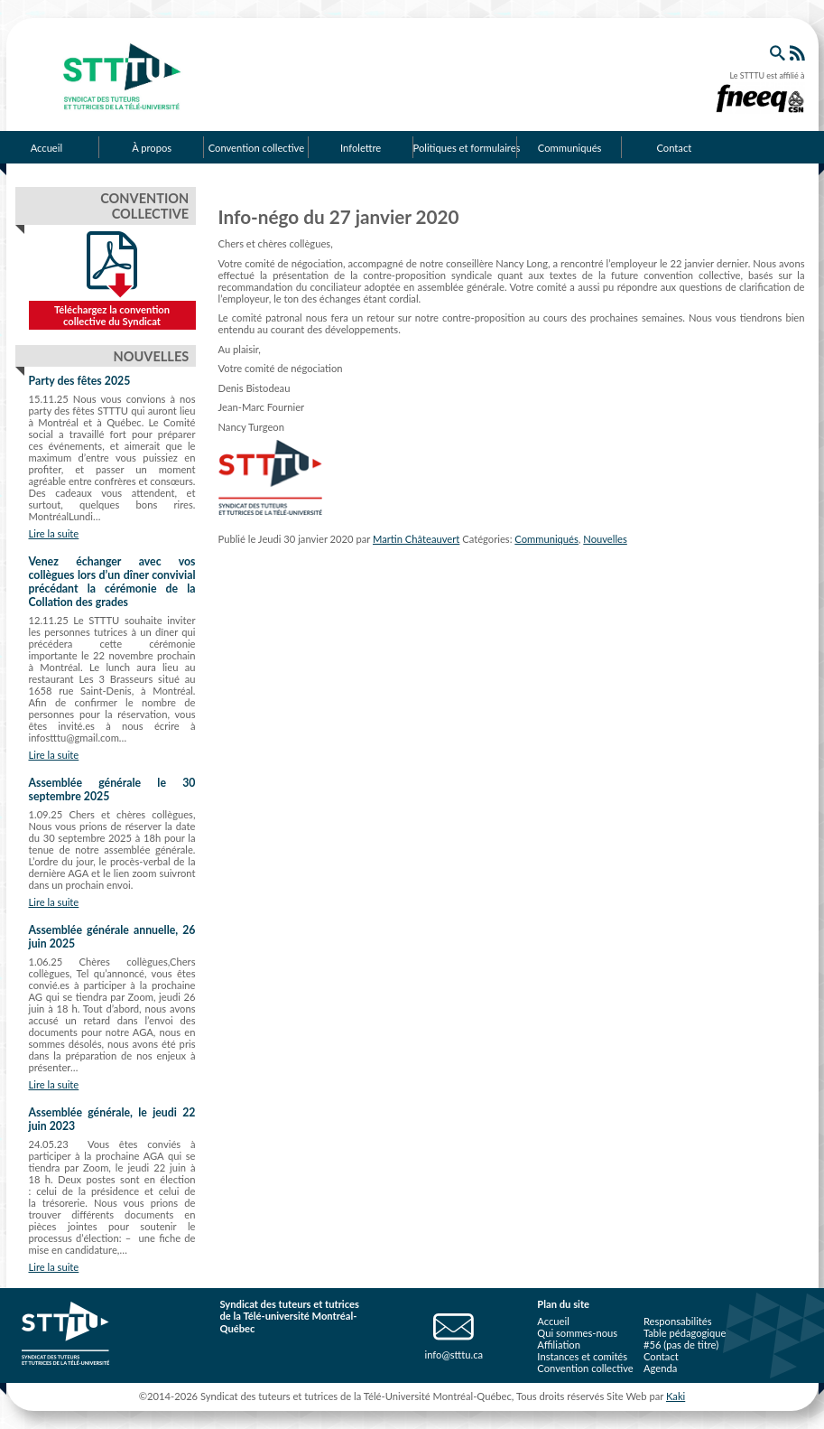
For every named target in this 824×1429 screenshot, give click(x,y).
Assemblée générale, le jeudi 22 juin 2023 (112, 1119)
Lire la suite (54, 533)
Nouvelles (605, 539)
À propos (151, 148)
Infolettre (360, 148)
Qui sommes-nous (577, 1333)
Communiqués (570, 148)
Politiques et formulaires (465, 148)
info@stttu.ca (453, 1354)
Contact (673, 148)
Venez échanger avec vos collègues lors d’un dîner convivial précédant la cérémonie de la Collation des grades (112, 582)
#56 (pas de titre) (680, 1344)
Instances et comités (582, 1356)
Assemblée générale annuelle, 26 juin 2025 (112, 936)
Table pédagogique (685, 1333)
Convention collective (256, 148)
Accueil (553, 1321)
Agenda (660, 1368)
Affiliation (558, 1344)
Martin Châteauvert (416, 539)
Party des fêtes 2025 (80, 381)
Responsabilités (677, 1321)
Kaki (675, 1396)
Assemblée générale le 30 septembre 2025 (112, 789)
